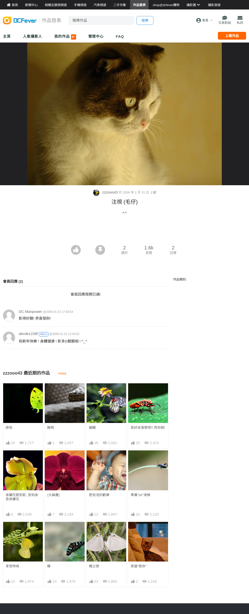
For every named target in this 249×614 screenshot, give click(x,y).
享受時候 (12, 566)
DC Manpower (30, 311)
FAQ (120, 36)
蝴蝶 (92, 428)
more (62, 373)
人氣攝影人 (32, 36)
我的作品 (65, 37)
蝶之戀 (94, 531)
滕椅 (50, 428)
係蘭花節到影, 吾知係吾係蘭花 (22, 497)
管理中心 (96, 36)
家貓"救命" (139, 531)
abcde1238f (28, 334)
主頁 (7, 36)
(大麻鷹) (53, 495)
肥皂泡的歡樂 (99, 495)
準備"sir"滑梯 (140, 495)
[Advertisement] (124, 232)
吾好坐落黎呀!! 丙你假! (148, 428)
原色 (9, 428)
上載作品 (232, 36)
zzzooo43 (106, 192)
